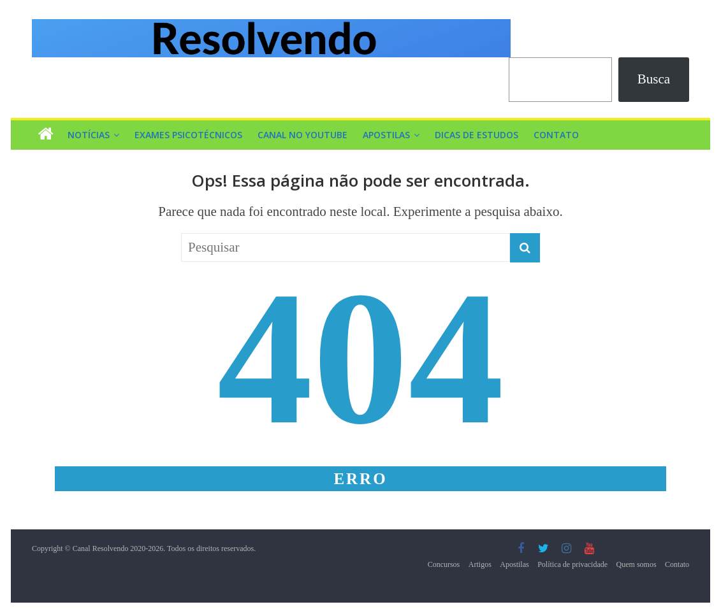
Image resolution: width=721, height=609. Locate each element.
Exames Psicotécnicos (188, 135)
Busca (653, 79)
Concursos (444, 564)
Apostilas (386, 135)
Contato (556, 135)
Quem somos (636, 564)
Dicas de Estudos (476, 135)
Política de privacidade (572, 564)
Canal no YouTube (302, 135)
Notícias (89, 135)
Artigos (480, 564)
